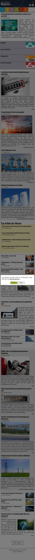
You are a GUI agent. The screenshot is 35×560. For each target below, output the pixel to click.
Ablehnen (21, 282)
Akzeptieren (14, 282)
